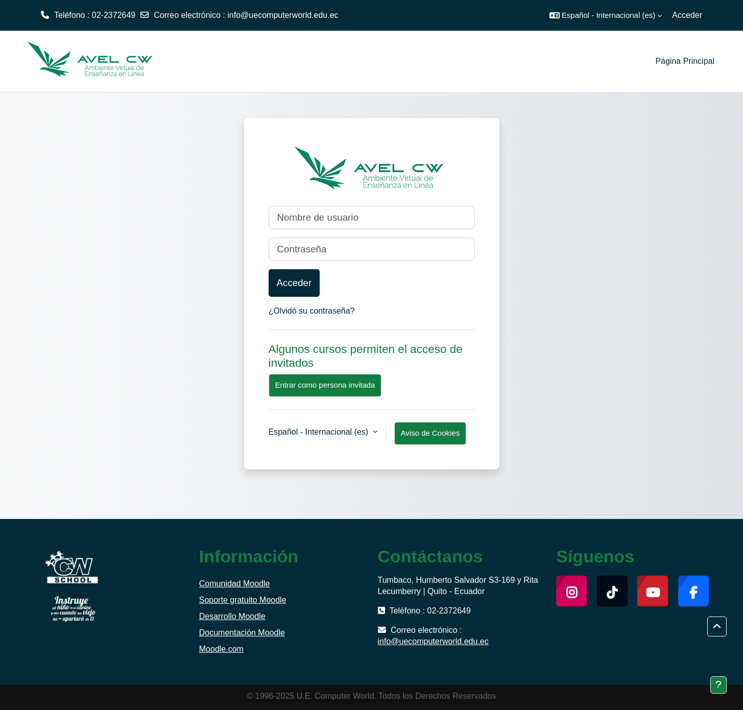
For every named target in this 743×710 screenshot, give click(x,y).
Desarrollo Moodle (232, 616)
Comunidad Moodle (234, 583)
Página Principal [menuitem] (684, 61)
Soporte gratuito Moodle (242, 600)
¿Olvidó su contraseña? (312, 310)
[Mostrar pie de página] (718, 685)
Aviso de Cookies (430, 433)
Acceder (687, 15)
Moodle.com (221, 649)
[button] (605, 15)
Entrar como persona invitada (325, 385)
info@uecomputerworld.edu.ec (282, 15)
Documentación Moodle (242, 632)
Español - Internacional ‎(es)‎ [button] (320, 432)
